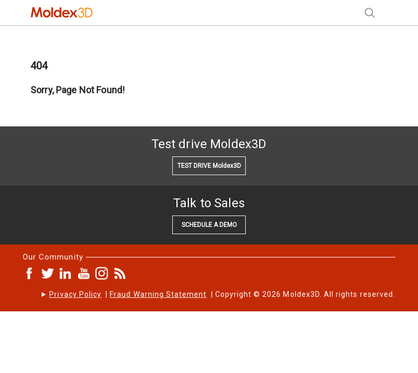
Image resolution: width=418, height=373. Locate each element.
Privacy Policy (75, 294)
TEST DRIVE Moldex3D (209, 165)
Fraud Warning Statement (158, 294)
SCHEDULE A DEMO (209, 224)
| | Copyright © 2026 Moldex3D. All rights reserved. (222, 294)
